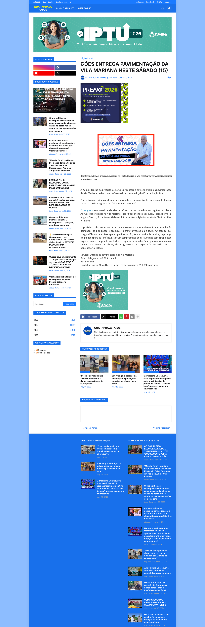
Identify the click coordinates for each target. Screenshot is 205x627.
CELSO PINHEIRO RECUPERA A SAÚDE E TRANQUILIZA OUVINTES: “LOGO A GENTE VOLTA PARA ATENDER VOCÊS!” (156, 451)
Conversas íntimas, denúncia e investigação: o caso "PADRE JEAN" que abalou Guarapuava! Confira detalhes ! (62, 145)
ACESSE (36, 2)
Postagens (42, 350)
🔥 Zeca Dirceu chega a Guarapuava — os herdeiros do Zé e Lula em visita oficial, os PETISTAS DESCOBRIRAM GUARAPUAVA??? (61, 241)
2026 (54, 335)
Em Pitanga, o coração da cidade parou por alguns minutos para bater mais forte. (124, 380)
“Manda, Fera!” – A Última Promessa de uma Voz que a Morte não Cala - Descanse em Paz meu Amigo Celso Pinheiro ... (62, 165)
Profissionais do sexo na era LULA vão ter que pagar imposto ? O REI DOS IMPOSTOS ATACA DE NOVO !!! (62, 202)
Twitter (159, 2)
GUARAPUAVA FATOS (107, 327)
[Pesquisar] (48, 304)
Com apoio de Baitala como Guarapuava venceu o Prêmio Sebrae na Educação (62, 281)
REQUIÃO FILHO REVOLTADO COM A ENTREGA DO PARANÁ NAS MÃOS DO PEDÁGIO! (62, 184)
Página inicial (86, 58)
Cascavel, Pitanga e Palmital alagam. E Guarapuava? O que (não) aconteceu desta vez (61, 221)
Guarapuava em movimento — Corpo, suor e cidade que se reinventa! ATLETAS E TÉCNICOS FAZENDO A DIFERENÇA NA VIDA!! (62, 262)
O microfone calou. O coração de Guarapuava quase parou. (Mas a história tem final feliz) (155, 586)
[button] (162, 8)
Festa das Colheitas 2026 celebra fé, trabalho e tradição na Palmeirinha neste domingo (156, 618)
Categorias (84, 8)
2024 (54, 325)
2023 (54, 319)
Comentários (43, 352)
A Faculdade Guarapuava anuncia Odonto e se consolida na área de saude (157, 570)
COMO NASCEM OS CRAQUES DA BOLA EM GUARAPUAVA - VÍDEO (155, 602)
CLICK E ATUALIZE (65, 8)
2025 (54, 330)
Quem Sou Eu (48, 2)
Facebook (150, 2)
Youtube (168, 2)
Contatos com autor (64, 2)
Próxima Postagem (161, 428)
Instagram (140, 2)
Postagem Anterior (90, 428)
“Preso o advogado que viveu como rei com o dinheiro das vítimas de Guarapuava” (91, 380)
